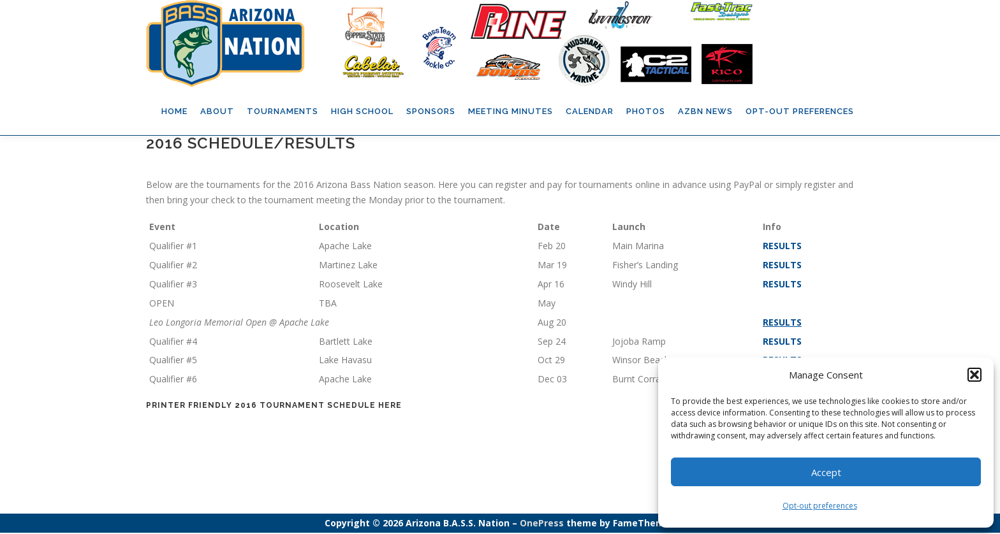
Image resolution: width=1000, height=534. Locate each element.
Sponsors (430, 111)
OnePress (542, 524)
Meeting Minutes (510, 111)
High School (362, 111)
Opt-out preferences (820, 505)
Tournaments (282, 111)
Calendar (590, 111)
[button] (974, 374)
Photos (645, 111)
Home (174, 111)
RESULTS (782, 247)
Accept (826, 472)
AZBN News (705, 111)
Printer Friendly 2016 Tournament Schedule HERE (274, 406)
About (217, 111)
